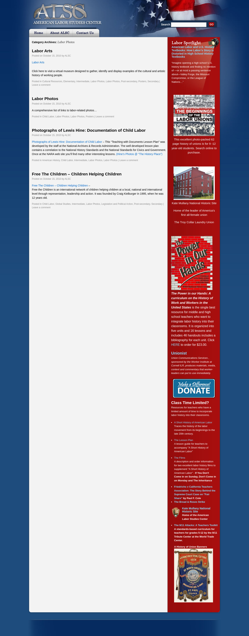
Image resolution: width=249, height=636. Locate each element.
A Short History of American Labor (193, 422)
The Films (179, 457)
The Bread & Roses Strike (189, 501)
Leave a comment (41, 85)
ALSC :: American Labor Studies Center (65, 12)
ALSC (68, 55)
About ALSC (60, 32)
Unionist (179, 353)
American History (51, 160)
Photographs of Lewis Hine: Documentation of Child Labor (89, 130)
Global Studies (63, 204)
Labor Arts (42, 51)
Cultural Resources (52, 81)
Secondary (153, 81)
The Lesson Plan (183, 440)
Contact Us (86, 32)
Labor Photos (97, 81)
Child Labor (48, 116)
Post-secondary (129, 81)
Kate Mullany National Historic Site (194, 203)
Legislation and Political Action (117, 204)
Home (37, 32)
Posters (142, 81)
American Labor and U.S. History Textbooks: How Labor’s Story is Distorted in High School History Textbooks (193, 51)
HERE (175, 344)
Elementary (69, 81)
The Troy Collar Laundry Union (194, 222)
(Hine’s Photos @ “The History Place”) (139, 154)
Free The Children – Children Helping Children (77, 174)
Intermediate (82, 81)
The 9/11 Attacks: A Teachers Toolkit (195, 525)
